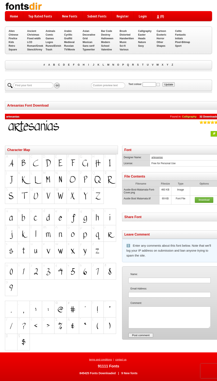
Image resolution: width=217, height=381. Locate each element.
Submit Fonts (96, 16)
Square (13, 49)
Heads (141, 38)
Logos (49, 42)
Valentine (106, 49)
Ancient (31, 31)
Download (204, 200)
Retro (12, 45)
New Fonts (69, 16)
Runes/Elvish (53, 45)
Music (123, 42)
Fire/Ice (13, 38)
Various (124, 49)
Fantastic (180, 34)
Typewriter (89, 49)
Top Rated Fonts (40, 16)
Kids (11, 42)
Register (123, 16)
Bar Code (106, 31)
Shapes (161, 45)
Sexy (141, 45)
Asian (86, 31)
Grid (85, 38)
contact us (121, 359)
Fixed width (34, 38)
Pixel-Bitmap (182, 42)
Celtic (178, 31)
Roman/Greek (35, 45)
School (105, 45)
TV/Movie (69, 49)
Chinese (13, 34)
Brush (123, 31)
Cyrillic (68, 34)
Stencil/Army (34, 49)
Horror (160, 38)
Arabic (68, 31)
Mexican (87, 42)
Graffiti (68, 38)
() (160, 16)
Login (143, 16)
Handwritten (127, 38)
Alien (12, 31)
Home (14, 16)
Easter (142, 34)
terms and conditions (100, 359)
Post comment (140, 335)
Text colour (135, 84)
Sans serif (88, 45)
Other (160, 42)
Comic (49, 34)
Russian (69, 45)
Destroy (105, 34)
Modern (105, 42)
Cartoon (161, 31)
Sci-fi (123, 45)
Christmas (33, 34)
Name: (134, 274)
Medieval (69, 42)
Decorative (89, 34)
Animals (50, 31)
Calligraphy (144, 31)
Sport (178, 45)
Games (50, 38)
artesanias (157, 157)
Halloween (107, 38)
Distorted (125, 34)
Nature (142, 42)
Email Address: (138, 288)
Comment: (136, 303)
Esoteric (161, 34)
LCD (29, 42)
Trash (49, 49)
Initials (179, 38)
